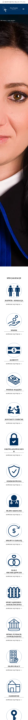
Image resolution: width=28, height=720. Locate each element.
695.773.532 (21, 2)
